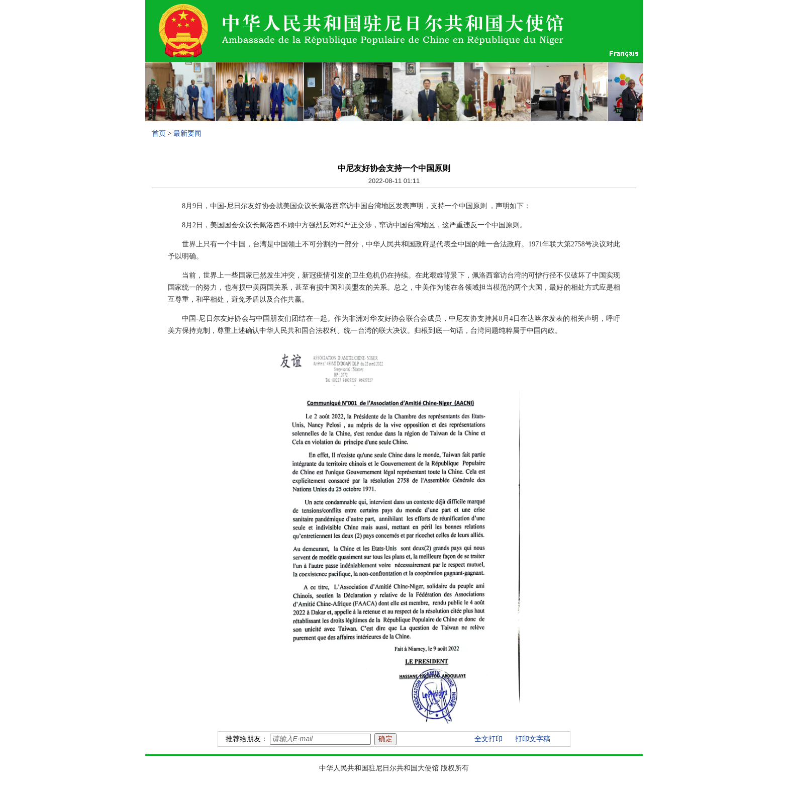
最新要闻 (187, 133)
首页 (159, 133)
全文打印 (488, 739)
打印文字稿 (532, 739)
